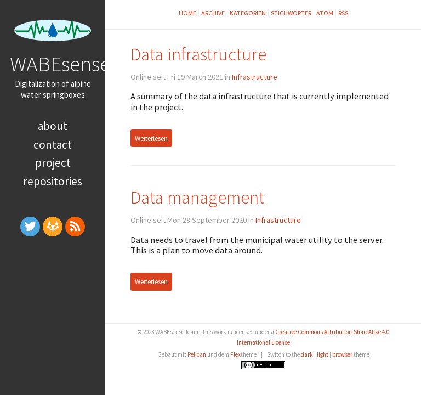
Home (187, 13)
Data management (197, 197)
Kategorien (248, 13)
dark (307, 354)
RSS (343, 13)
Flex (235, 354)
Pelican (196, 354)
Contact (52, 144)
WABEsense (60, 63)
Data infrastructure (198, 54)
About (52, 126)
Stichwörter (291, 13)
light (322, 354)
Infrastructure (254, 77)
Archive (213, 13)
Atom (324, 13)
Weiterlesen (151, 138)
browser (342, 354)
